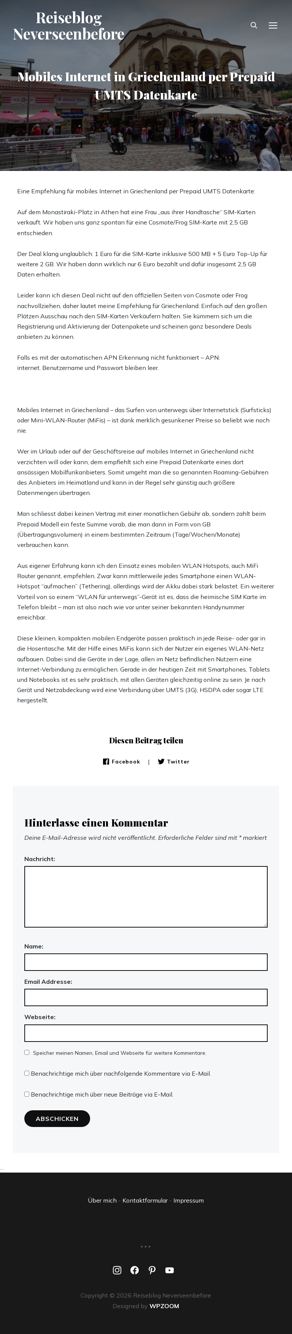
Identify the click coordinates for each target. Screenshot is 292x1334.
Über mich (102, 1200)
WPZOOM (164, 1306)
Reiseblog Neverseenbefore (69, 25)
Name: (33, 946)
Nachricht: (39, 859)
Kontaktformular (145, 1200)
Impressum (188, 1200)
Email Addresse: (48, 981)
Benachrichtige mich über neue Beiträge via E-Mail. (102, 1094)
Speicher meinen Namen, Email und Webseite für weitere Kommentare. (119, 1052)
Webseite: (40, 1017)
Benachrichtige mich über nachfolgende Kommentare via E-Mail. (121, 1073)
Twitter (173, 761)
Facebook (121, 761)
